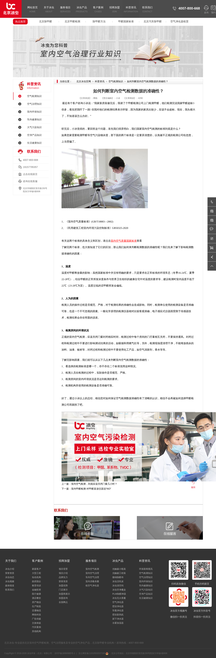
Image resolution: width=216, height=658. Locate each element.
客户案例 (98, 10)
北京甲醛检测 (72, 21)
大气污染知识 (34, 127)
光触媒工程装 (119, 573)
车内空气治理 (92, 577)
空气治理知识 (34, 103)
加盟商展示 (64, 594)
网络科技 (36, 614)
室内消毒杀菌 (92, 581)
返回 (193, 487)
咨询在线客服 (30, 181)
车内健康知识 (34, 119)
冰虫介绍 (9, 569)
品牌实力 (63, 577)
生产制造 (36, 606)
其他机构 (36, 631)
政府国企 (36, 581)
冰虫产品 (81, 10)
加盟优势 (63, 585)
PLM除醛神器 (119, 594)
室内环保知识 (34, 111)
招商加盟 (114, 10)
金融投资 (36, 589)
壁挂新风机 (118, 614)
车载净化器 (118, 610)
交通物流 (36, 610)
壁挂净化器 (118, 606)
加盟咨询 (63, 598)
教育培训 (36, 585)
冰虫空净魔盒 (119, 589)
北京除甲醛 (45, 21)
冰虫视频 (9, 581)
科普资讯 (131, 10)
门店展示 (63, 589)
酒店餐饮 (36, 598)
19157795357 (30, 167)
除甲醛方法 (99, 21)
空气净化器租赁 (179, 21)
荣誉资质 (9, 573)
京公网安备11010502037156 (93, 653)
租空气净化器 (92, 585)
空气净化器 (118, 602)
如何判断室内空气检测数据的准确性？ (147, 81)
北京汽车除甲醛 (153, 21)
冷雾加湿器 (118, 623)
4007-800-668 (30, 160)
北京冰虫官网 (83, 81)
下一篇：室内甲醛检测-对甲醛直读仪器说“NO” (86, 488)
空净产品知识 (34, 135)
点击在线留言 (30, 174)
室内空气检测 (92, 569)
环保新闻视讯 (146, 569)
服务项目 (65, 10)
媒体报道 (9, 585)
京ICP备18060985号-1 (64, 653)
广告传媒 (36, 618)
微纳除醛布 (118, 577)
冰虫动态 (9, 577)
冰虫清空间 (118, 585)
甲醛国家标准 (126, 21)
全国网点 (63, 602)
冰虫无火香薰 (119, 598)
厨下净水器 (118, 618)
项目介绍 (63, 573)
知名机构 (36, 577)
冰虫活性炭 (118, 581)
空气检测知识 (34, 96)
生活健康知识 (34, 142)
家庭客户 (36, 569)
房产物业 (36, 602)
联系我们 (147, 10)
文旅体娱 (36, 623)
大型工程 (36, 573)
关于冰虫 (49, 10)
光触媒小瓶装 (119, 569)
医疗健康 (36, 594)
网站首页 (32, 10)
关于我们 (10, 560)
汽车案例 (36, 627)
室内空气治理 (92, 573)
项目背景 (63, 569)
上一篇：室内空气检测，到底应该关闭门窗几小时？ (89, 483)
